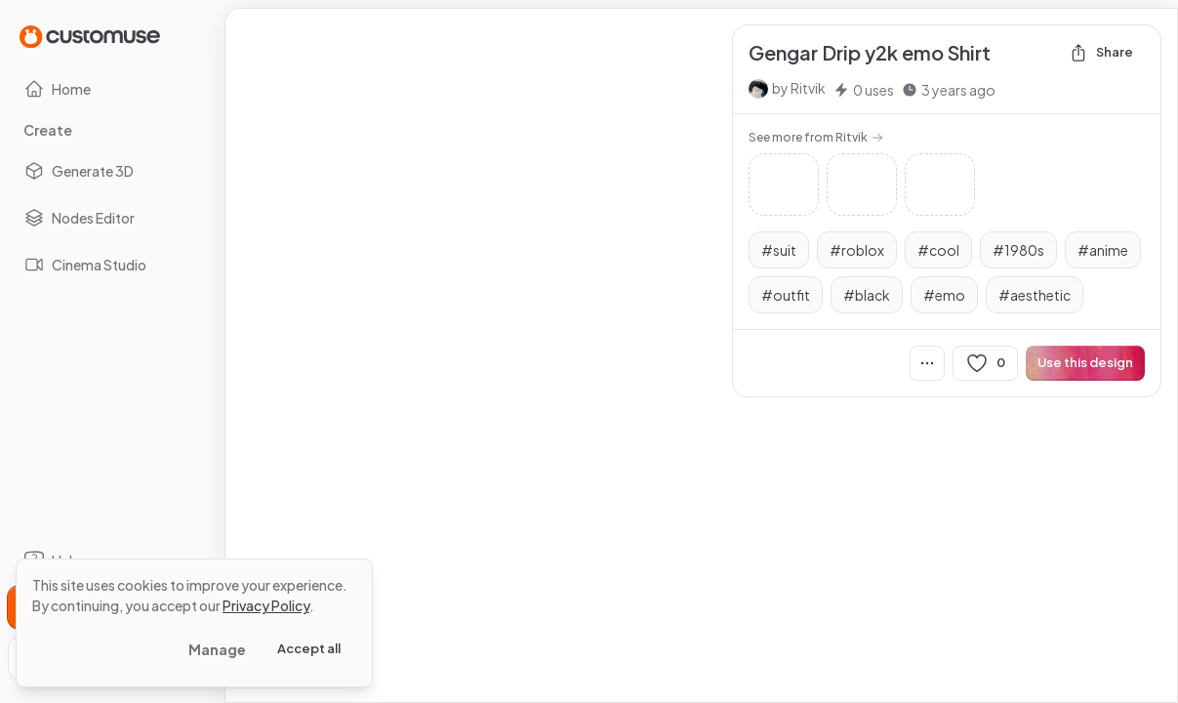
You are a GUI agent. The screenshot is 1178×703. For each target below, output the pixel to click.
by (799, 88)
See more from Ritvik (816, 137)
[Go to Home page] (90, 35)
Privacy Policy (266, 605)
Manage (217, 649)
